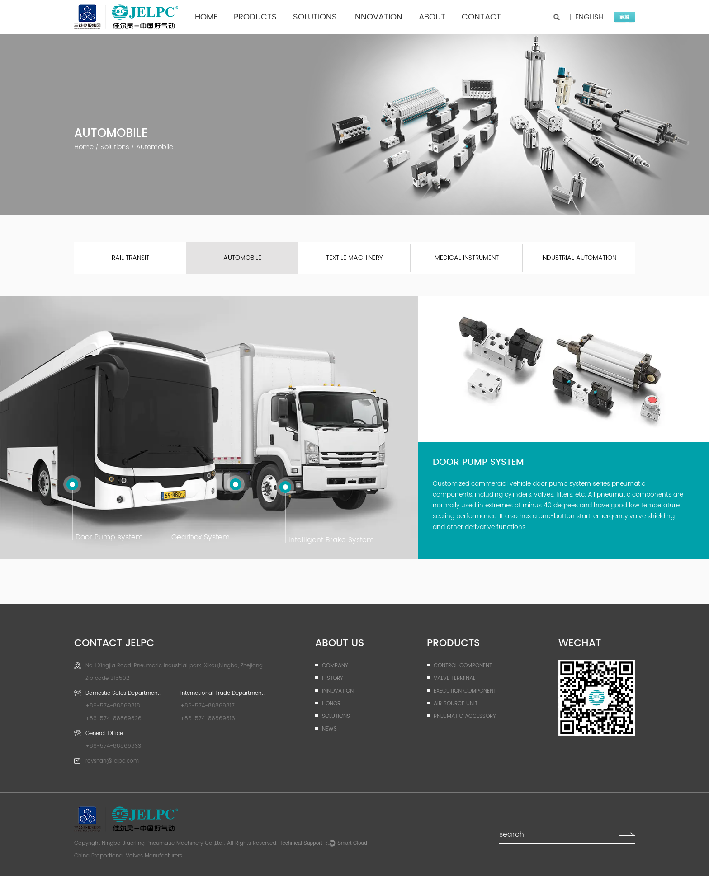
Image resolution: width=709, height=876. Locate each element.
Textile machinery (354, 258)
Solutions (315, 16)
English (589, 17)
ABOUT (432, 16)
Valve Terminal (454, 678)
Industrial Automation (578, 258)
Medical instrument (467, 258)
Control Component (463, 665)
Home (206, 16)
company (335, 665)
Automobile (242, 258)
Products (255, 16)
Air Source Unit (455, 703)
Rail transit (130, 258)
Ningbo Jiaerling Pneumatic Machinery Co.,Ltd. (163, 843)
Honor (331, 703)
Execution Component (465, 691)
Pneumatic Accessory (465, 716)
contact (481, 16)
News (329, 729)
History (332, 678)
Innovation (377, 16)
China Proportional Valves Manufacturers (128, 856)
